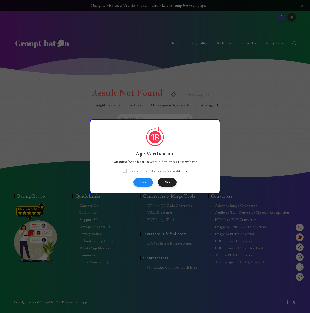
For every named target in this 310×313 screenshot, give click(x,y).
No (167, 182)
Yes (143, 182)
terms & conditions (172, 171)
